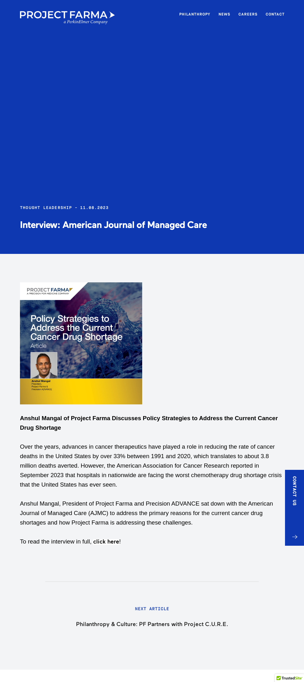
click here (106, 542)
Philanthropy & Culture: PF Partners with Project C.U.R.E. (152, 624)
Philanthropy (194, 14)
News (224, 14)
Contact (275, 14)
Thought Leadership (46, 207)
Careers (247, 14)
